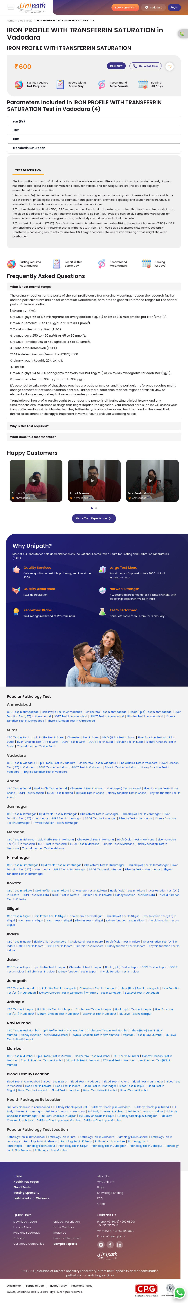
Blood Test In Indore (67, 1087)
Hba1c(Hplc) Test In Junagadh (140, 989)
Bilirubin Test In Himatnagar (142, 871)
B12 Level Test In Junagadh (142, 994)
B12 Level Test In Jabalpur (135, 1015)
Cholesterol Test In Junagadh (98, 989)
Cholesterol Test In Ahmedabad (106, 713)
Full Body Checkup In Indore (145, 1113)
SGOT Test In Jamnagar (100, 820)
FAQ (100, 1199)
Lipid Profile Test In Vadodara (57, 764)
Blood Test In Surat (55, 1083)
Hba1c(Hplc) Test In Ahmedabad (150, 713)
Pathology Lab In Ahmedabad (26, 1138)
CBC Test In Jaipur (18, 968)
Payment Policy (81, 1287)
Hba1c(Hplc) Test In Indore (123, 943)
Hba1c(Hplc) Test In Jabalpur (133, 1011)
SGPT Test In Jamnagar (67, 820)
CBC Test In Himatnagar (22, 866)
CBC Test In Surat (18, 739)
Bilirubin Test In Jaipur (41, 973)
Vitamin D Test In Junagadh (104, 994)
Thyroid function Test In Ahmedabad (71, 722)
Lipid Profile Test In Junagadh (57, 989)
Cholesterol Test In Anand (86, 790)
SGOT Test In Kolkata (65, 896)
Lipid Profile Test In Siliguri (50, 917)
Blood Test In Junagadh (33, 1091)
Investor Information (67, 1239)
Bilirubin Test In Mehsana (118, 845)
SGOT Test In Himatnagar (105, 871)
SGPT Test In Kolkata (36, 896)
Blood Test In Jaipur (132, 1087)
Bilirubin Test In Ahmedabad (145, 717)
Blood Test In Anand (116, 1083)
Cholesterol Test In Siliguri (86, 917)
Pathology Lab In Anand (133, 1138)
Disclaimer (14, 1287)
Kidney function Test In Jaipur (77, 973)
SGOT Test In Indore (59, 947)
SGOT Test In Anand (60, 794)
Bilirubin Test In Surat (130, 743)
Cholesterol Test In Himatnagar (104, 866)
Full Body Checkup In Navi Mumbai (58, 1121)
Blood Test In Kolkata (38, 1087)
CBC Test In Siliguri (18, 917)
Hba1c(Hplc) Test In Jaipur (121, 968)
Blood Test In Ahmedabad (23, 1083)
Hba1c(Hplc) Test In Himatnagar (148, 866)
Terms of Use (35, 1287)
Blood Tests (25, 20)
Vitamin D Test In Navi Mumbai (142, 1036)
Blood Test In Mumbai (134, 1091)
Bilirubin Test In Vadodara (121, 768)
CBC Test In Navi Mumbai (23, 1032)
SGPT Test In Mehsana (52, 845)
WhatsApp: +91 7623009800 (115, 1232)
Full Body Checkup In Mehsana (65, 1113)
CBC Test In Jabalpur (20, 1011)
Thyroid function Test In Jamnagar (55, 824)
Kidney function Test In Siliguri (125, 922)
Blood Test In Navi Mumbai (100, 1091)
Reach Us (59, 1234)
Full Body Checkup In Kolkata (106, 1113)
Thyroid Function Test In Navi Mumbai (95, 1036)
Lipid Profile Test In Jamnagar (58, 815)
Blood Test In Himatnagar (100, 1087)
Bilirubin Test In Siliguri (89, 922)
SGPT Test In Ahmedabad (70, 717)
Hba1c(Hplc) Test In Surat (118, 739)
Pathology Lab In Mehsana (40, 1143)
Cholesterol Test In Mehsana (95, 841)
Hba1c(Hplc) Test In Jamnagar (141, 815)
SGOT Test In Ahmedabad (107, 717)
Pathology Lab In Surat (62, 1138)
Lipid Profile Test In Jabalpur (54, 1011)
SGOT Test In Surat (101, 743)
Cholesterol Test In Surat (83, 739)
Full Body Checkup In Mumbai (102, 1121)
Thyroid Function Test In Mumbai (42, 1062)
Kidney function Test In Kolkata (135, 896)
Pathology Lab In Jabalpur (146, 1147)
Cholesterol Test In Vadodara (97, 764)
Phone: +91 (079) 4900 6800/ (116, 1223)
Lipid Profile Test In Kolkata (52, 892)
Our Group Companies (28, 1245)
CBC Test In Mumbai (20, 1057)
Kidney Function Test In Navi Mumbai (44, 1036)
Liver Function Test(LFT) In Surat (37, 743)
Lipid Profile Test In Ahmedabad (62, 713)
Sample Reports (65, 1245)
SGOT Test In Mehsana (84, 845)
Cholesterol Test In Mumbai (92, 1057)
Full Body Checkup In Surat (70, 1108)
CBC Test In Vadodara (21, 764)
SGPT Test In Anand (31, 794)
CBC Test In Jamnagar (21, 815)
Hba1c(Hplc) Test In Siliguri (122, 917)
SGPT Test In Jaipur (154, 968)
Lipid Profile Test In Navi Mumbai (63, 1032)
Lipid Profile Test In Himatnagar (61, 866)
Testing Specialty (26, 1194)
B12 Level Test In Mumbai (118, 1062)
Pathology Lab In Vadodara (97, 1138)
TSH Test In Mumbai (126, 1057)
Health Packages (26, 1183)
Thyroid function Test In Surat (36, 747)
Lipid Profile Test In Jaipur (50, 968)
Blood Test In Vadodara (85, 1083)
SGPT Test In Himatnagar (70, 871)
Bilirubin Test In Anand (90, 794)
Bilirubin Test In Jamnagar (135, 820)
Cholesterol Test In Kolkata (90, 892)
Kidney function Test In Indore (126, 947)
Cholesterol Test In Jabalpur (94, 1011)
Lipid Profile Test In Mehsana (56, 841)
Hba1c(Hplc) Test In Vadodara (139, 764)
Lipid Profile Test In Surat (48, 739)
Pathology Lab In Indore (110, 1143)
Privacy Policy (58, 1287)
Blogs (101, 1188)
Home (11, 20)
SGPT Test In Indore (31, 947)
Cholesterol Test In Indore (86, 943)
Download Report (25, 1223)
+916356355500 (107, 1226)
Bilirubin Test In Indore (90, 947)
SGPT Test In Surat (73, 743)
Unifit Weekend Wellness (31, 1199)
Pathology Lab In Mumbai (51, 1151)
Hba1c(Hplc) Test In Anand (124, 790)
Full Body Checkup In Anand (151, 1108)
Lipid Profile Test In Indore (50, 943)
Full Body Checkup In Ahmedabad (28, 1108)
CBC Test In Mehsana (20, 841)
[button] (94, 122)
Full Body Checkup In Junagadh (137, 1117)
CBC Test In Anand (19, 790)
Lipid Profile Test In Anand (50, 790)
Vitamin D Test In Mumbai (83, 1062)
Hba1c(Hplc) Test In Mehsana (136, 841)
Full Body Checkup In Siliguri (96, 1117)
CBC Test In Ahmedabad (23, 713)
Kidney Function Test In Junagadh (61, 994)
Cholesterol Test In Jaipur (85, 968)
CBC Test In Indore (19, 943)
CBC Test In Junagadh (21, 989)
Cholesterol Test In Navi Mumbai (107, 1032)
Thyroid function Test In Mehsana (43, 849)
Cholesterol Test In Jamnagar (99, 815)
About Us (103, 1177)
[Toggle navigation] (10, 7)
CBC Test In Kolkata (19, 892)
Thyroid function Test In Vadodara (46, 773)
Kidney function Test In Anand (127, 794)
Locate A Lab (22, 1228)
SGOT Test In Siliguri (59, 922)
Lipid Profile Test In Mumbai (54, 1057)
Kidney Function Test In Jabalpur (58, 1015)
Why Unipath (105, 1183)
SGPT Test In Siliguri (30, 922)
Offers (101, 1205)
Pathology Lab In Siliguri (73, 1147)
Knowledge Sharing (110, 1194)
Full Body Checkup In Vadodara (110, 1108)
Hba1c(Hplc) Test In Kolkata (127, 892)
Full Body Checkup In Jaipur (58, 1117)
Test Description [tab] (28, 171)
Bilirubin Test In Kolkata (97, 896)
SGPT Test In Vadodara (53, 768)
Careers (18, 1239)
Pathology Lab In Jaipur (40, 1147)
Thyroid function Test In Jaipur (119, 973)
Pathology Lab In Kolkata (76, 1143)
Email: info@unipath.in (111, 1237)
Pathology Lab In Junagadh (109, 1147)
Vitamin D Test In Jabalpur (99, 1015)
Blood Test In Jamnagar (148, 1083)
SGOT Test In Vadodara (87, 768)
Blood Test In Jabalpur (66, 1091)
